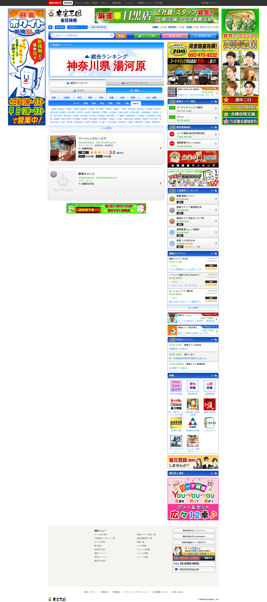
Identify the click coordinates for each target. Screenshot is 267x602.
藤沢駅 (83, 109)
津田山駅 (67, 116)
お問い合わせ (177, 592)
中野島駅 (101, 116)
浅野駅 (85, 119)
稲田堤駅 (110, 116)
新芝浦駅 (93, 119)
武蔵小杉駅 (123, 112)
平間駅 (104, 112)
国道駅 (56, 119)
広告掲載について (160, 592)
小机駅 (87, 122)
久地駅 (75, 116)
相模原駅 (155, 122)
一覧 (214, 101)
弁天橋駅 (76, 119)
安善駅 (111, 119)
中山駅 (102, 122)
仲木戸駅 (154, 119)
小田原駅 (148, 109)
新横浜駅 (78, 122)
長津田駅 (121, 122)
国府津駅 (131, 109)
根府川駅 (54, 112)
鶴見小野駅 (66, 119)
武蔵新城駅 (145, 112)
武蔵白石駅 (128, 119)
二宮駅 (123, 109)
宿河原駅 (84, 116)
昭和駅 (137, 119)
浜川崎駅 (140, 116)
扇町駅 (145, 119)
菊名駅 (70, 122)
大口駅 (62, 122)
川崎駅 (53, 109)
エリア (78, 90)
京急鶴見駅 (151, 116)
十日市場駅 (111, 122)
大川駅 (119, 119)
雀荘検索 (60, 27)
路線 (134, 90)
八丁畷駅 (120, 116)
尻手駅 (80, 112)
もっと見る (106, 128)
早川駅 (157, 109)
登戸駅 (92, 116)
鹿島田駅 (96, 112)
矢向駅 (87, 112)
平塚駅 (108, 109)
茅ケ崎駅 (99, 109)
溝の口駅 (57, 116)
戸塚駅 (68, 109)
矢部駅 (147, 122)
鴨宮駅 (140, 109)
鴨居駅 (94, 122)
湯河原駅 (71, 112)
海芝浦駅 (103, 119)
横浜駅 (61, 109)
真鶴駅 (63, 112)
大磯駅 (116, 109)
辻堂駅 (91, 109)
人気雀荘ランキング (77, 27)
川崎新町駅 (130, 116)
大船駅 (76, 109)
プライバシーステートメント (136, 592)
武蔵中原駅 (134, 112)
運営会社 (105, 592)
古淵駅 (130, 122)
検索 (121, 35)
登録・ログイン (90, 592)
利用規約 (116, 592)
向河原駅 (112, 112)
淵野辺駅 (138, 122)
